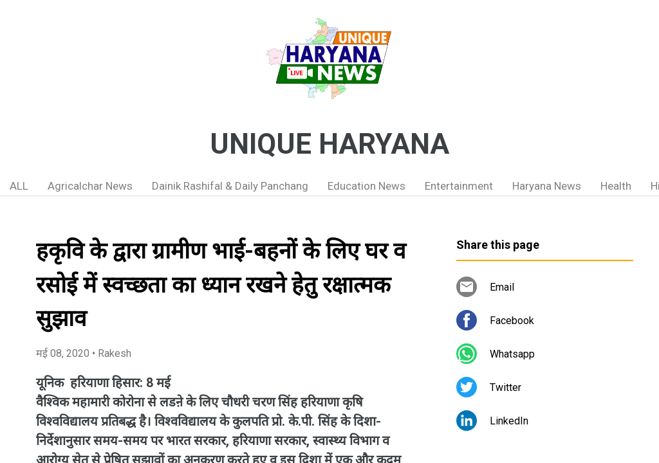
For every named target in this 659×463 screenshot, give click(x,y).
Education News (366, 185)
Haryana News (546, 185)
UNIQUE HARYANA (329, 144)
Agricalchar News (90, 185)
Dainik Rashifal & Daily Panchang (230, 185)
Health (615, 185)
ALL (19, 185)
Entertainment (459, 185)
